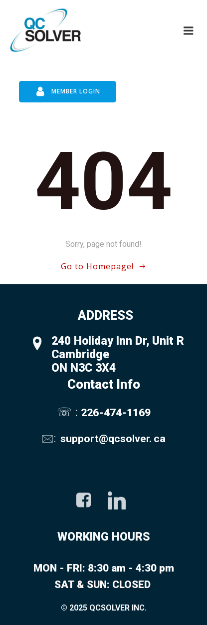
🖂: (49, 438)
